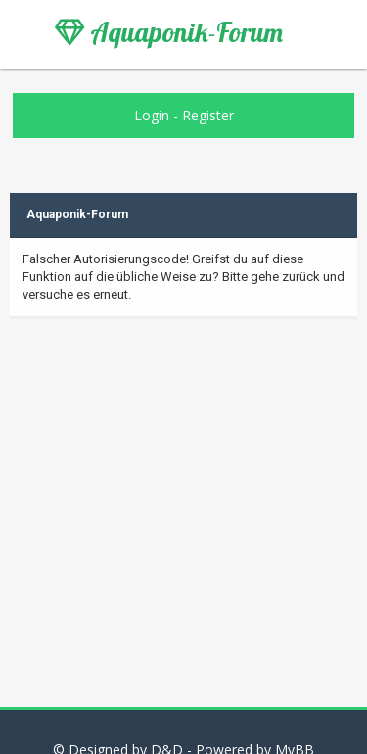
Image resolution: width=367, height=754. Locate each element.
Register (208, 115)
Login (151, 115)
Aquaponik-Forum (169, 32)
